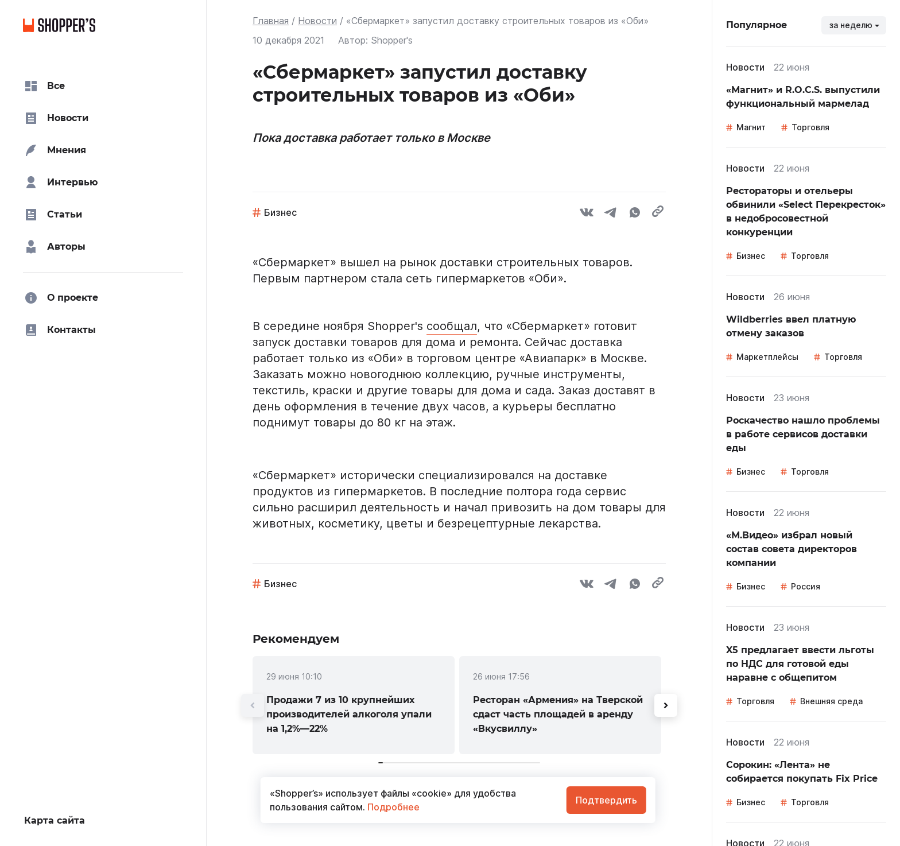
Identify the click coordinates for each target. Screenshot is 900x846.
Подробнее (392, 807)
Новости (317, 20)
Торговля (810, 127)
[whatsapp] (635, 214)
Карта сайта (54, 820)
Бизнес (280, 212)
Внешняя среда (831, 701)
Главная (271, 20)
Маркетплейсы (767, 357)
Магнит (751, 127)
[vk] (586, 214)
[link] (354, 705)
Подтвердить (606, 800)
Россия (805, 586)
